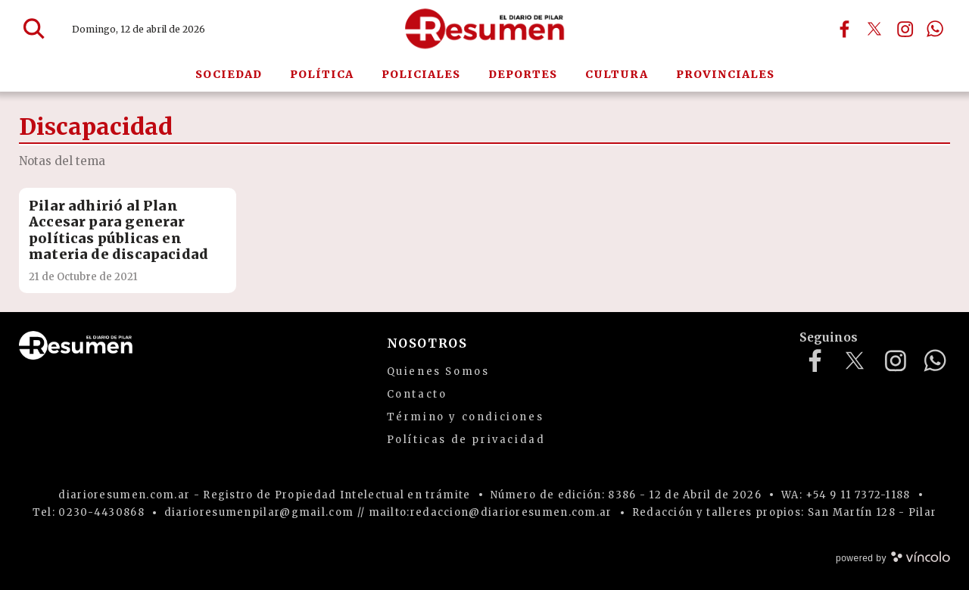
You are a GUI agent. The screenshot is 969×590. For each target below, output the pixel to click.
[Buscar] (34, 29)
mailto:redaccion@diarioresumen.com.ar (490, 512)
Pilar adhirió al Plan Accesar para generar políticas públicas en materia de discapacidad (118, 230)
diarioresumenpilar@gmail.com (259, 512)
